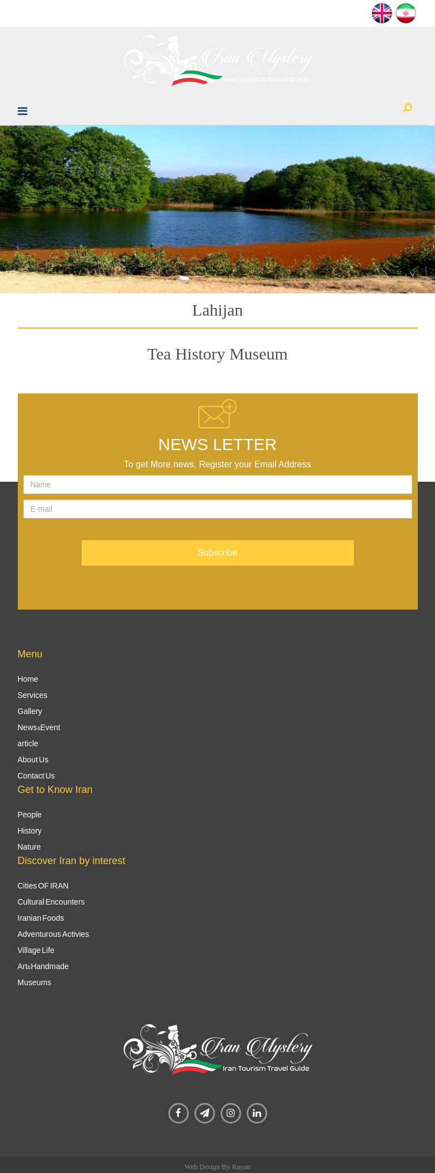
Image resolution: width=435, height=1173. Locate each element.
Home (28, 679)
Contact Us (36, 775)
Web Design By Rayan (217, 1166)
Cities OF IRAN (43, 886)
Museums (35, 982)
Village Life (36, 950)
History (30, 830)
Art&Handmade (43, 966)
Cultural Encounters (51, 902)
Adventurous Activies (53, 934)
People (30, 814)
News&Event (39, 727)
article (28, 743)
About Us (33, 759)
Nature (29, 847)
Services (33, 695)
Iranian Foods (41, 918)
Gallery (30, 711)
